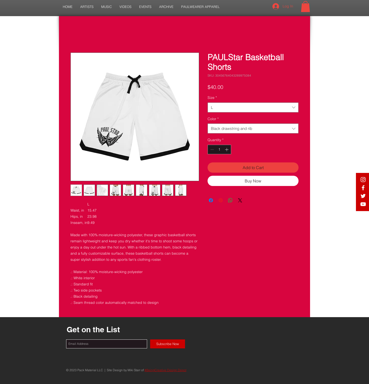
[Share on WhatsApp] (230, 200)
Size (212, 97)
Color (213, 119)
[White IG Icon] (363, 179)
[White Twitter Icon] (363, 196)
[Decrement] (211, 149)
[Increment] (227, 149)
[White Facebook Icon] (363, 187)
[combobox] (253, 107)
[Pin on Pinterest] (221, 200)
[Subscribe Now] (167, 343)
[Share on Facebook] (211, 200)
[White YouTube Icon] (363, 204)
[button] (86, 7)
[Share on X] (240, 200)
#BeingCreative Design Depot (165, 370)
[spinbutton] (219, 149)
